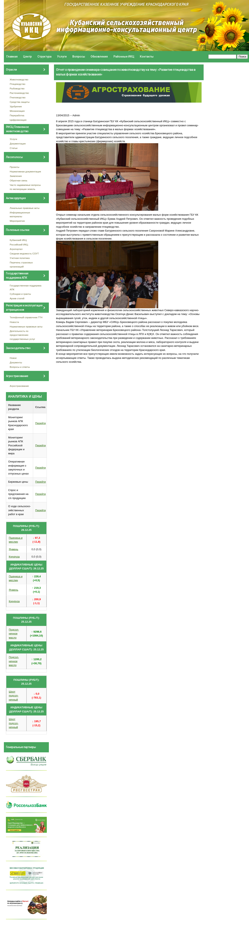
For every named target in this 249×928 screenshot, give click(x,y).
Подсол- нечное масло (14, 633)
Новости (14, 322)
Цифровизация (18, 120)
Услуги (62, 56)
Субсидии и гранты (20, 294)
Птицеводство (17, 84)
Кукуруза (14, 556)
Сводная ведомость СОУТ (24, 253)
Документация (18, 143)
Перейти (40, 423)
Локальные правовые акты (24, 208)
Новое (13, 358)
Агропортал (16, 249)
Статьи (14, 148)
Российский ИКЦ (19, 244)
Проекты (14, 167)
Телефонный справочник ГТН (26, 317)
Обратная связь (18, 180)
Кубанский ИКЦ (18, 240)
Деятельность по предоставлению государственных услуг (22, 335)
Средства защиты (20, 102)
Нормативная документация (25, 171)
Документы (16, 362)
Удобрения (16, 106)
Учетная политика (20, 258)
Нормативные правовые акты (26, 326)
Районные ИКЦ (123, 56)
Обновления (99, 56)
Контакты (147, 56)
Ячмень (13, 549)
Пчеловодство (18, 97)
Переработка (17, 115)
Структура (44, 56)
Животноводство (19, 79)
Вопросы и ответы (20, 367)
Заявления (16, 176)
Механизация (17, 111)
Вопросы (78, 56)
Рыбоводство (17, 88)
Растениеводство (19, 93)
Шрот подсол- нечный (13, 695)
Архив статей (17, 298)
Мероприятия (17, 221)
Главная (12, 56)
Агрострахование (19, 386)
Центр (27, 56)
